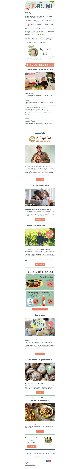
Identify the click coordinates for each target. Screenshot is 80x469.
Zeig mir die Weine (40, 264)
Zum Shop (32, 446)
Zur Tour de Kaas (40, 353)
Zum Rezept (40, 431)
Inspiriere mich (40, 179)
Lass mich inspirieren (40, 219)
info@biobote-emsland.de (30, 465)
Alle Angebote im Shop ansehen (40, 309)
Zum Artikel (40, 392)
